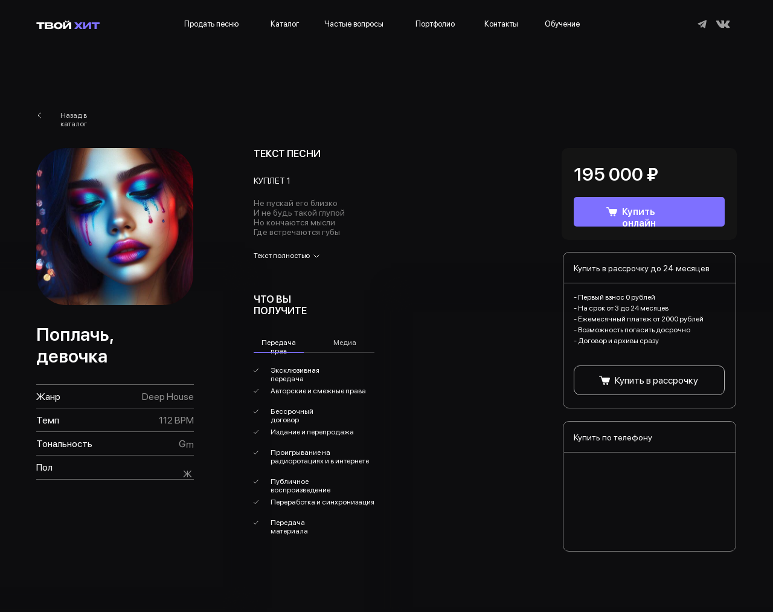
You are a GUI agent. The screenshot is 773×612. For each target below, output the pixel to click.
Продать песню (211, 23)
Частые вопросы (353, 23)
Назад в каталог (73, 119)
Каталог (285, 23)
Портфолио (435, 23)
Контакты (501, 23)
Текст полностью (282, 255)
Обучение (562, 23)
